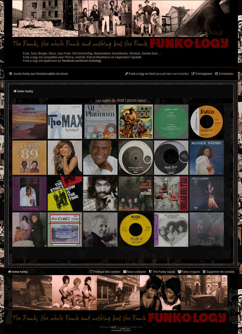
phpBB (113, 327)
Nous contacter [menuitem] (134, 271)
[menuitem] (224, 74)
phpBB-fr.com (125, 329)
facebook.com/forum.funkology (81, 60)
